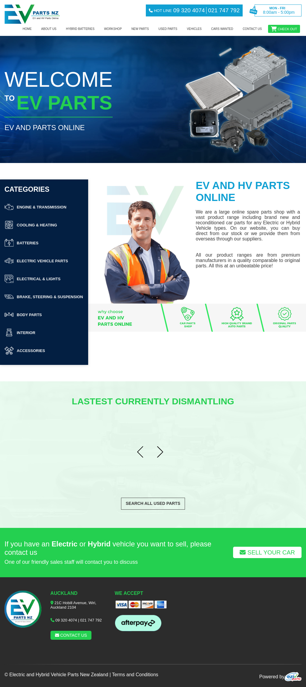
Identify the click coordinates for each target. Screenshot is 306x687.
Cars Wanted (222, 29)
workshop (113, 29)
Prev (143, 452)
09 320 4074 (66, 620)
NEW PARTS (140, 29)
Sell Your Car (267, 552)
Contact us (252, 29)
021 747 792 (91, 620)
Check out (287, 29)
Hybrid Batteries (80, 29)
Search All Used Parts (153, 503)
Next (163, 452)
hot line (160, 10)
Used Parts (167, 29)
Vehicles (194, 29)
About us (48, 29)
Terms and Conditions (135, 674)
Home (27, 29)
